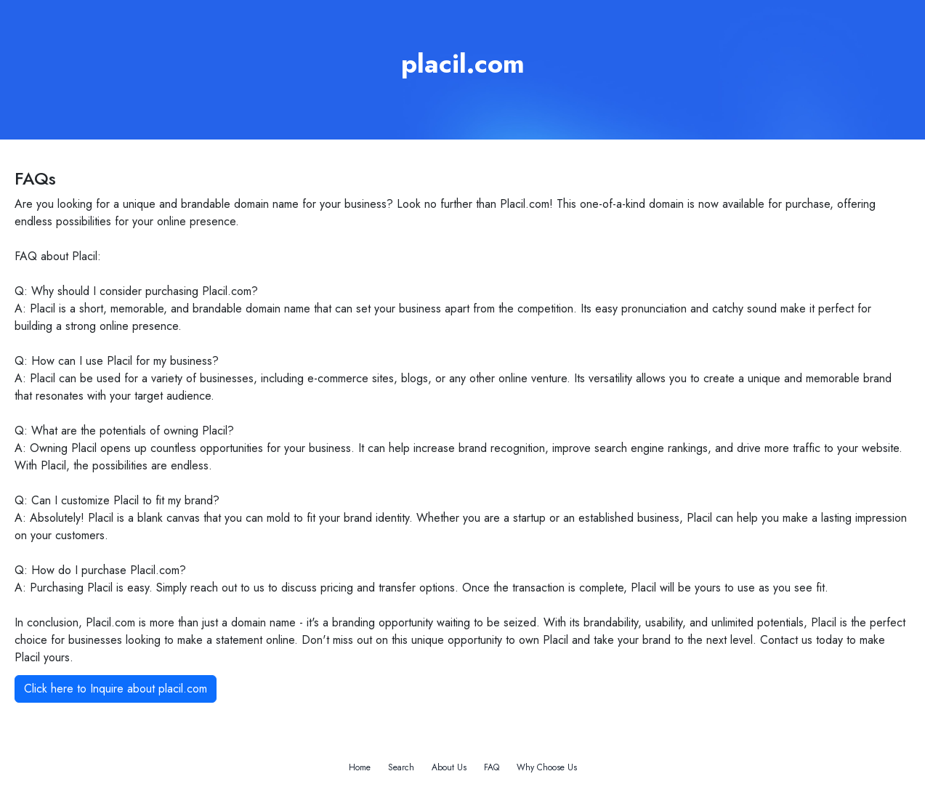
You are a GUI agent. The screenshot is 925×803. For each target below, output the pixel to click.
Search (401, 767)
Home (360, 767)
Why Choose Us (547, 767)
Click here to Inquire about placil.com (115, 688)
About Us (449, 767)
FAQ (491, 767)
